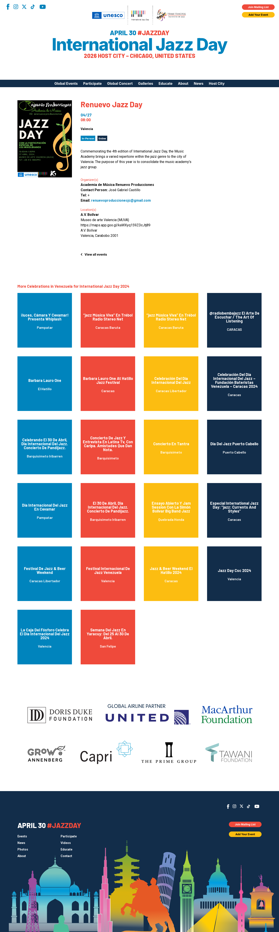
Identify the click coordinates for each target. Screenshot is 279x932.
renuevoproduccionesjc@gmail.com (121, 200)
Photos (22, 849)
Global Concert (120, 83)
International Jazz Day (139, 44)
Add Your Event (258, 14)
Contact (66, 856)
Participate (92, 83)
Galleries (145, 83)
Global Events (66, 83)
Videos (66, 843)
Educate (166, 83)
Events (22, 836)
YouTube (43, 7)
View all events (96, 254)
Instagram (15, 6)
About (183, 83)
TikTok (32, 7)
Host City (217, 83)
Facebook (7, 7)
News (198, 83)
